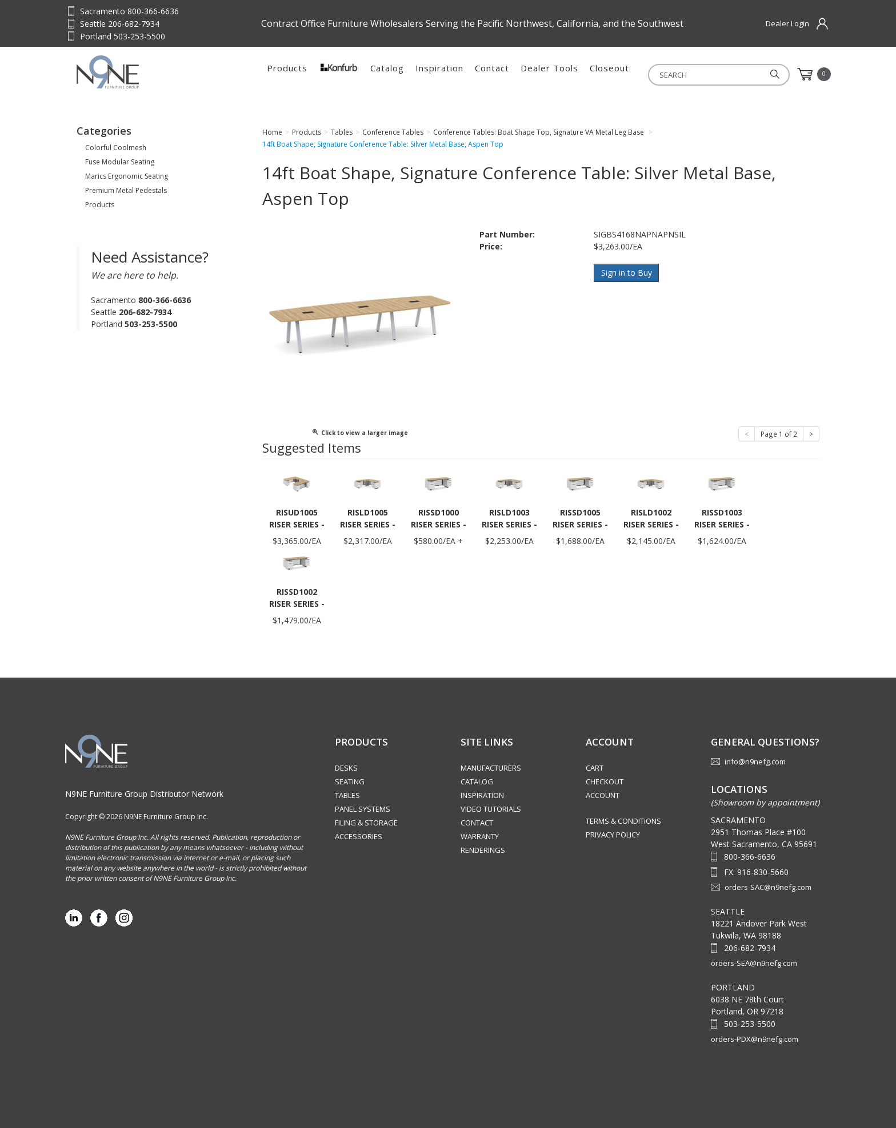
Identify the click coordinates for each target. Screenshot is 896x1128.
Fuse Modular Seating (119, 162)
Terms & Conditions (623, 821)
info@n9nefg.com (755, 761)
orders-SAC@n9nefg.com (768, 887)
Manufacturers (491, 768)
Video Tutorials (491, 809)
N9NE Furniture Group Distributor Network (144, 793)
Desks (346, 768)
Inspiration (439, 74)
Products (287, 74)
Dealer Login (787, 23)
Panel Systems (362, 809)
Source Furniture (133, 71)
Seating (350, 781)
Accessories (358, 836)
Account (602, 795)
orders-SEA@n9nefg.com (754, 963)
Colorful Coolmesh (115, 147)
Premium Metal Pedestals (126, 190)
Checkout (604, 781)
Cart (594, 768)
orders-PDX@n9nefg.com (754, 1039)
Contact (492, 74)
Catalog (387, 74)
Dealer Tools (549, 74)
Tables (347, 795)
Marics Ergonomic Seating (126, 176)
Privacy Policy (613, 834)
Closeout (609, 74)
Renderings (483, 850)
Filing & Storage (366, 822)
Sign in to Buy (626, 272)
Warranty (480, 836)
